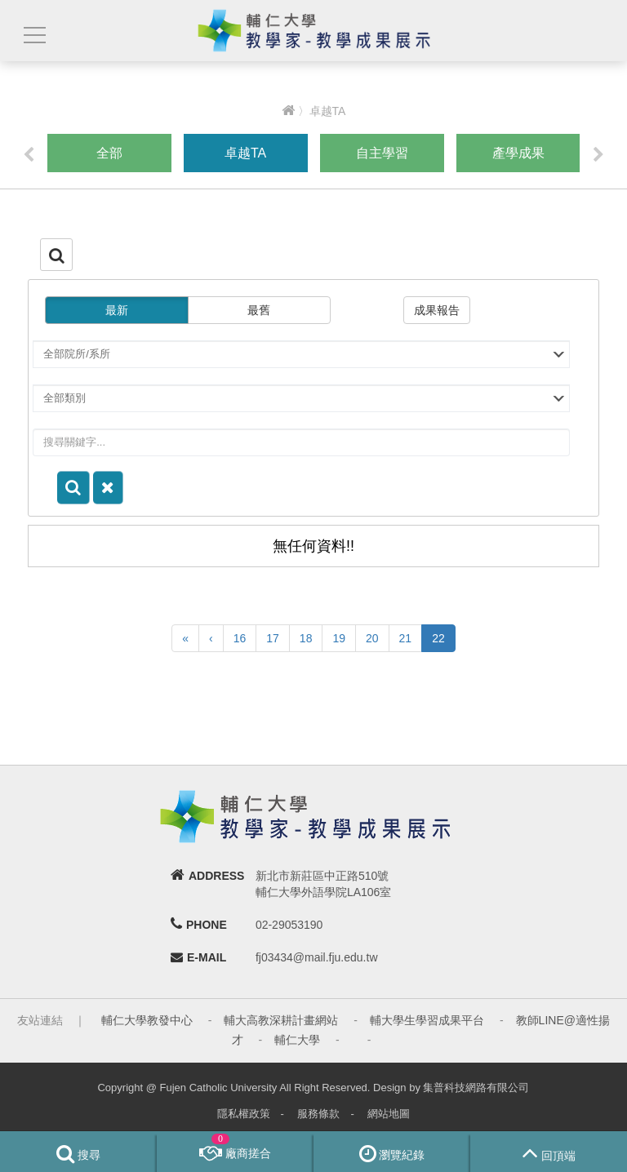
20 (372, 638)
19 (338, 638)
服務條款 (318, 1114)
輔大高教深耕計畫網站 (281, 1020)
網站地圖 (388, 1114)
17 (272, 638)
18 (306, 638)
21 (405, 638)
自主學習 (382, 153)
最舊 (258, 310)
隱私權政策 (243, 1114)
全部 (109, 153)
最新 (116, 310)
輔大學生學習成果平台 (427, 1020)
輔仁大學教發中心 (147, 1020)
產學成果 (518, 153)
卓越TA (245, 153)
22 (438, 638)
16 (240, 638)
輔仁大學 (297, 1039)
